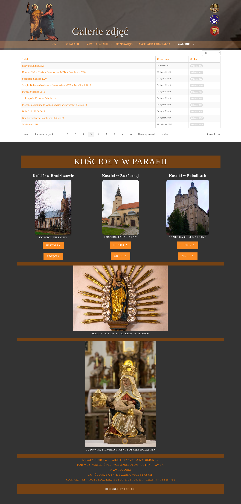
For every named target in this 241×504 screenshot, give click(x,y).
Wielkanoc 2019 (30, 124)
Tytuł (25, 59)
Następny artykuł (146, 134)
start (26, 134)
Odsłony (194, 59)
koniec (165, 134)
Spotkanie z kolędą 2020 (34, 78)
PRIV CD (129, 489)
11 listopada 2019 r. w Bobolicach (39, 98)
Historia (53, 245)
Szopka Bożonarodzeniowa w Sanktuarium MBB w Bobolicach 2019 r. (57, 85)
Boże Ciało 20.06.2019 (33, 111)
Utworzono (163, 59)
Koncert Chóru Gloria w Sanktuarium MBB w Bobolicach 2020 (54, 72)
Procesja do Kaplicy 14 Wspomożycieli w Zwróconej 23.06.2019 (54, 105)
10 (130, 134)
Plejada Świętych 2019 (33, 92)
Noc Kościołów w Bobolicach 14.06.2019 (43, 118)
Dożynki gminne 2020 (33, 65)
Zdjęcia (53, 256)
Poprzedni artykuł (44, 134)
